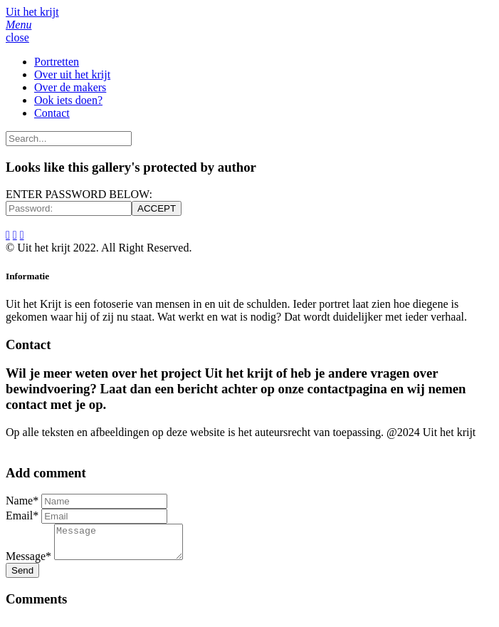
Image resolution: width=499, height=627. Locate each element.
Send (22, 576)
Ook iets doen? (68, 100)
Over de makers (70, 87)
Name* (22, 500)
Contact (52, 113)
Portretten (56, 62)
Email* (22, 515)
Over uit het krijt (72, 74)
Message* (28, 562)
